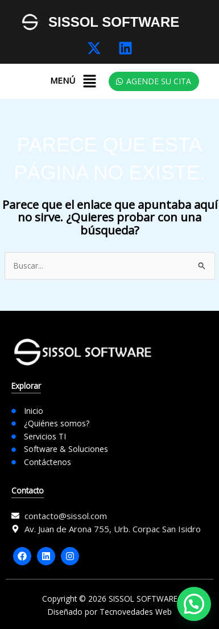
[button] (89, 81)
